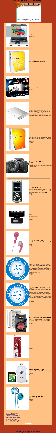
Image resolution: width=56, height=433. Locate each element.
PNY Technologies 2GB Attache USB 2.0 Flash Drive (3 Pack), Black (14, 420)
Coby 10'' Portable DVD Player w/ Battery (10, 414)
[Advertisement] (28, 14)
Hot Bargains (21, 19)
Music (39, 431)
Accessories (18, 19)
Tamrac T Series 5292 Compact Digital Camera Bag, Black (12, 421)
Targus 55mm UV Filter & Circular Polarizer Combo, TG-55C (13, 415)
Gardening (37, 19)
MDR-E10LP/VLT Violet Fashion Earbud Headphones (12, 416)
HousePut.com (28, 432)
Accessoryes (17, 431)
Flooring (30, 19)
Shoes (24, 19)
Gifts (28, 19)
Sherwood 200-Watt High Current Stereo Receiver (11, 418)
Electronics (35, 19)
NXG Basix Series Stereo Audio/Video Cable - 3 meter (12, 419)
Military (26, 19)
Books (32, 19)
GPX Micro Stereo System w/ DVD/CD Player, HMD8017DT (13, 417)
